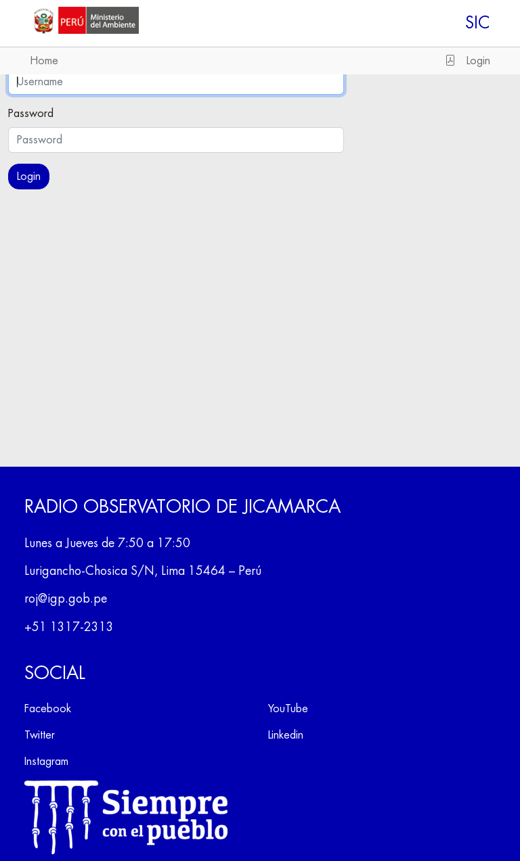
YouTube (288, 708)
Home (44, 60)
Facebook (47, 708)
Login (478, 60)
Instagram (46, 761)
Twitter (39, 735)
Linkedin (285, 735)
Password (30, 113)
